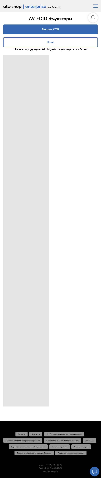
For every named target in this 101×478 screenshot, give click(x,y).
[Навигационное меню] (95, 6)
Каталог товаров (81, 447)
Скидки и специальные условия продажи (23, 440)
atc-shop (12, 6)
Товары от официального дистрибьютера (34, 453)
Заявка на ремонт (59, 447)
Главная (21, 434)
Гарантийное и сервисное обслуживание (28, 447)
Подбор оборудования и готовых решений (64, 434)
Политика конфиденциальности (71, 453)
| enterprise (34, 6)
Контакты (36, 434)
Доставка (89, 440)
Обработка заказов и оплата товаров (62, 440)
